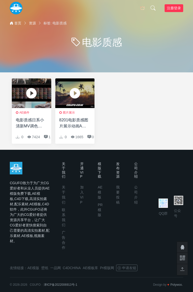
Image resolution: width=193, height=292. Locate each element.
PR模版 (100, 210)
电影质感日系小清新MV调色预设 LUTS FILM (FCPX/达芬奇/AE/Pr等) (30, 123)
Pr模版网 (107, 268)
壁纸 (44, 268)
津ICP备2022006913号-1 (60, 284)
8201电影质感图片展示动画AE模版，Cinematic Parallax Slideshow (73, 123)
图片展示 (69, 112)
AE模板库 (90, 268)
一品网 (55, 268)
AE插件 (24, 112)
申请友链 (126, 268)
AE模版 (100, 192)
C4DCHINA (72, 268)
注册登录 (174, 8)
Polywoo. (176, 284)
